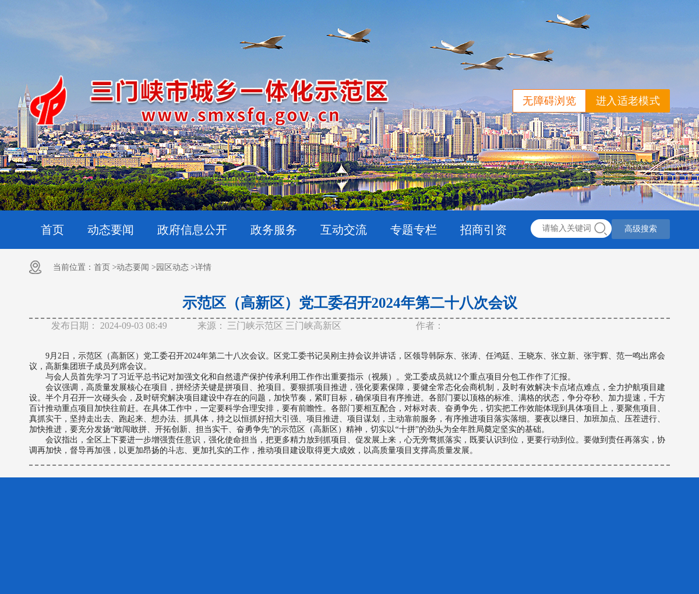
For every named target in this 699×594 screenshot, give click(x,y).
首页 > (105, 267)
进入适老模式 (628, 101)
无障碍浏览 (549, 101)
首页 (52, 229)
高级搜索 (640, 228)
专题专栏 (413, 229)
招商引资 (483, 229)
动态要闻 (110, 229)
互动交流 (343, 229)
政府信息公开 (192, 229)
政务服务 (273, 229)
